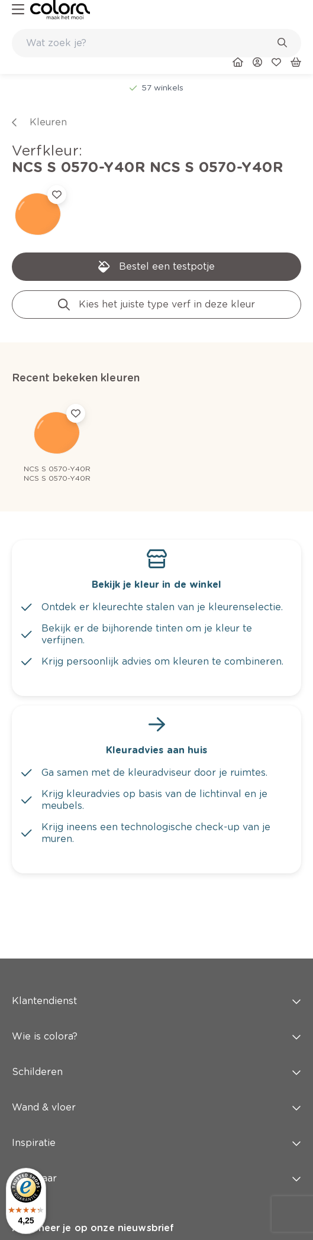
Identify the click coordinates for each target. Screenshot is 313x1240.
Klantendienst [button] (156, 1000)
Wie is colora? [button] (156, 1036)
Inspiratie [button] (156, 1142)
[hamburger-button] (18, 9)
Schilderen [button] (156, 1071)
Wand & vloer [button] (156, 1107)
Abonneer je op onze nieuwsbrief (93, 1227)
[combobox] (156, 43)
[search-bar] (149, 43)
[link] (60, 10)
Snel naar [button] (156, 1178)
